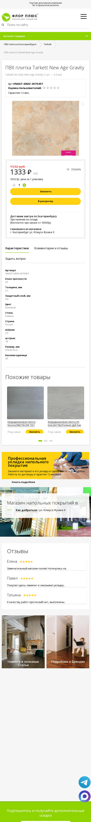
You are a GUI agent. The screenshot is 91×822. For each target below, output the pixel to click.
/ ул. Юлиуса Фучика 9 (40, 510)
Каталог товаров (14, 36)
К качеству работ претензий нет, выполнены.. (36, 602)
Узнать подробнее (23, 482)
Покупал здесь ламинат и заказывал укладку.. (36, 585)
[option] (25, 408)
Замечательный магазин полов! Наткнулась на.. (37, 568)
